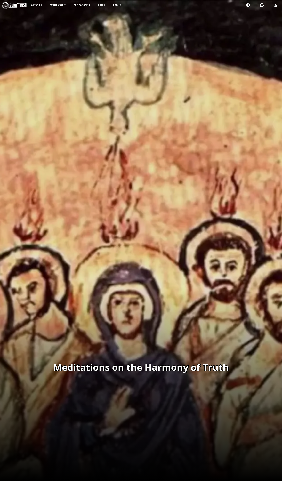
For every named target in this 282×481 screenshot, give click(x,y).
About (117, 5)
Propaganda (81, 5)
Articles (36, 5)
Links (101, 5)
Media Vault (58, 5)
